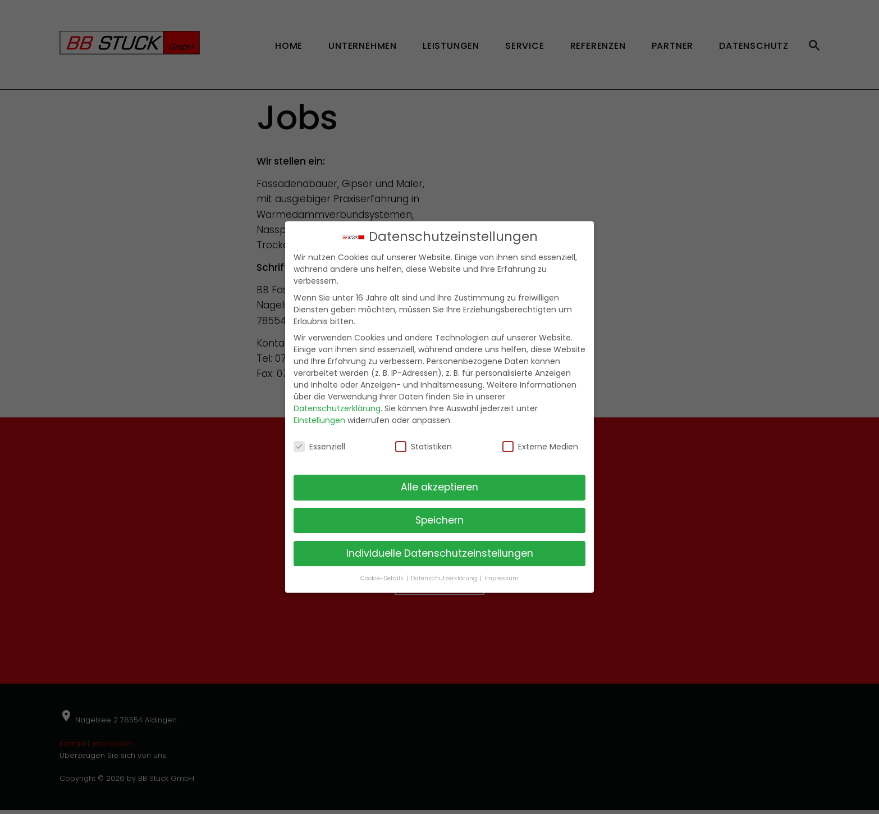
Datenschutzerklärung (337, 408)
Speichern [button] (439, 520)
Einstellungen (319, 420)
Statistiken (423, 446)
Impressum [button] (501, 578)
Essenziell (319, 446)
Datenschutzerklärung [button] (445, 578)
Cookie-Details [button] (382, 578)
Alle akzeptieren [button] (439, 487)
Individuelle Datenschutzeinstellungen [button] (439, 553)
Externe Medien (540, 446)
